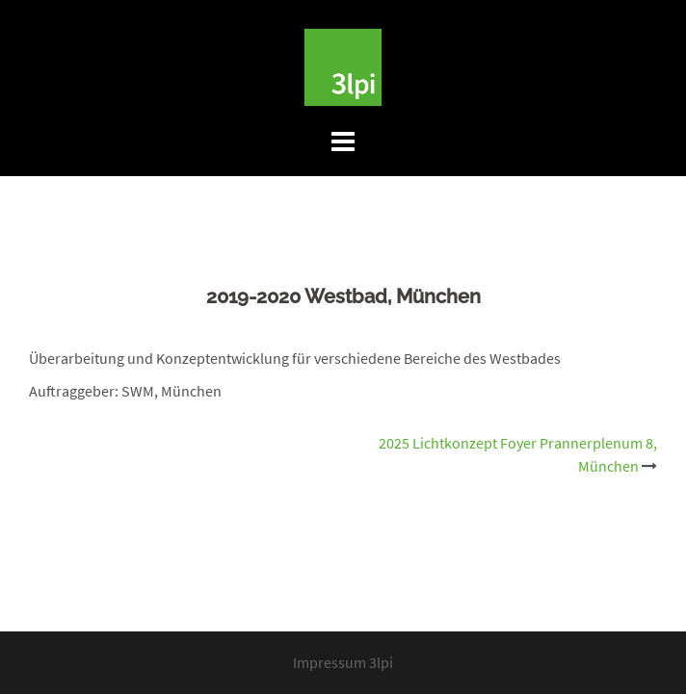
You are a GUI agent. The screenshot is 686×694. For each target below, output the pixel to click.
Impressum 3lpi (343, 662)
